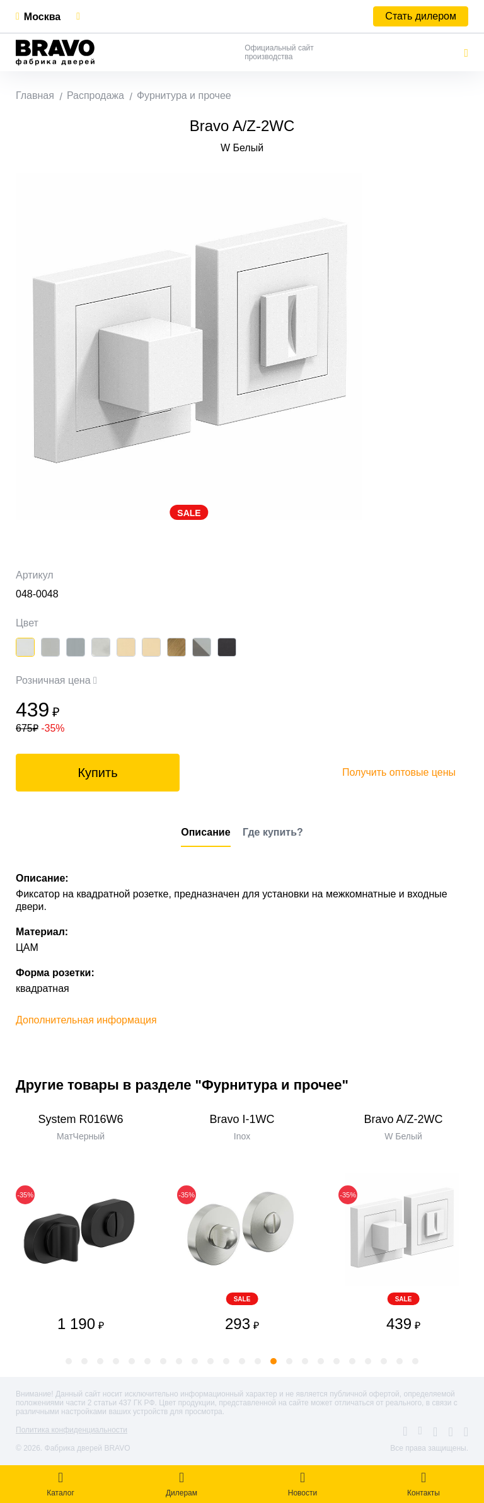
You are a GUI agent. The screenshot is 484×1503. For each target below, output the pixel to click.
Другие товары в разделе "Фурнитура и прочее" (182, 1085)
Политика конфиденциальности (71, 1429)
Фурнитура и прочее (184, 95)
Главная (35, 95)
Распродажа (95, 95)
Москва (42, 16)
